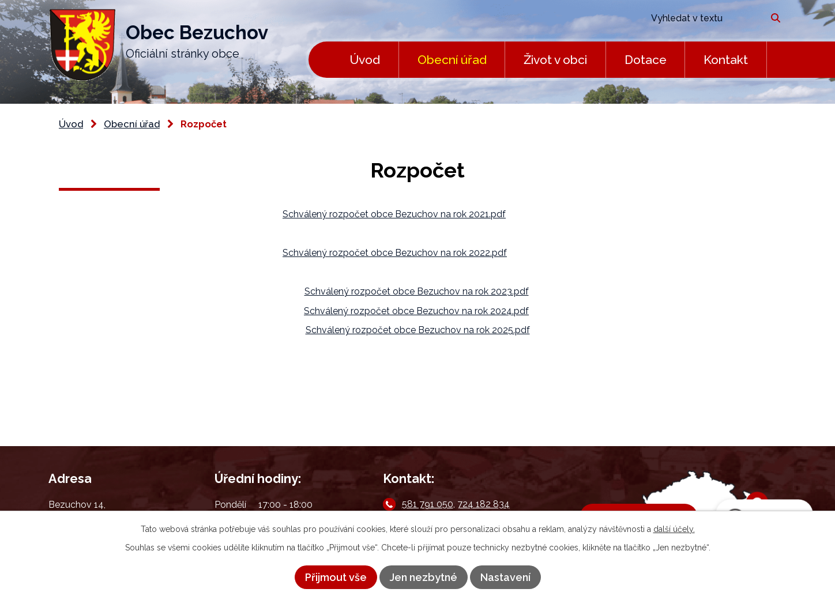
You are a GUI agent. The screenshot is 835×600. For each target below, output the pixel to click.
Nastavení (505, 577)
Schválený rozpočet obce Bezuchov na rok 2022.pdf (395, 252)
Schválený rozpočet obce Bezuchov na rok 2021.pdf (394, 214)
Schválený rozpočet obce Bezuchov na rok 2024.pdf (416, 310)
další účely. (674, 529)
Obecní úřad (452, 59)
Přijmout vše (336, 577)
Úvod (364, 59)
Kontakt (726, 59)
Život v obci (555, 59)
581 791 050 (427, 504)
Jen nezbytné (423, 577)
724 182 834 (483, 504)
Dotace (646, 59)
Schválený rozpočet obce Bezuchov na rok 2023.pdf (416, 291)
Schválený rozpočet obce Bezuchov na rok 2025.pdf (418, 329)
